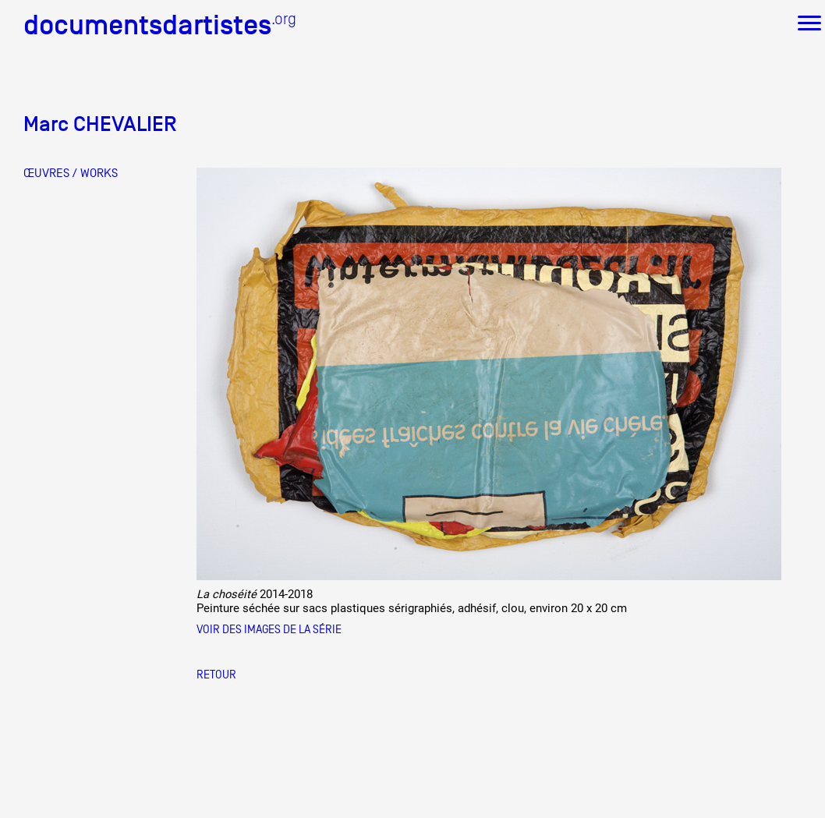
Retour (216, 674)
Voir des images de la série (269, 629)
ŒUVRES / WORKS (70, 173)
